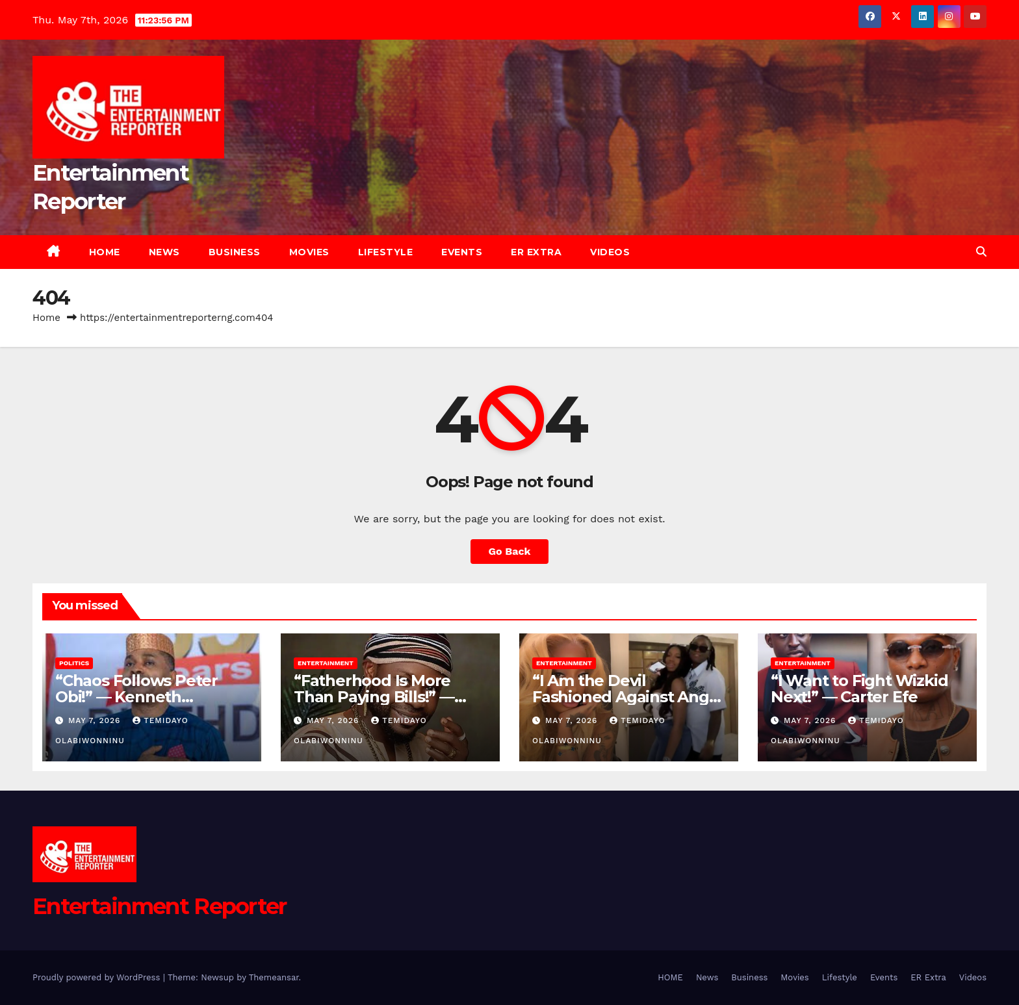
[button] (981, 252)
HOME (104, 252)
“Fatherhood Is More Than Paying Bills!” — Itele (374, 696)
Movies (309, 252)
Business (235, 252)
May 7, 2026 (95, 720)
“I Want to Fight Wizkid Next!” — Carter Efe (859, 688)
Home (46, 318)
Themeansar (274, 977)
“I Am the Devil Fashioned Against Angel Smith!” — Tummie (627, 696)
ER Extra (536, 252)
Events (461, 252)
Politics (74, 663)
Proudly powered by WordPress (97, 977)
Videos (610, 252)
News (164, 252)
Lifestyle (385, 252)
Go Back (510, 551)
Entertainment (326, 663)
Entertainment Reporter (159, 906)
